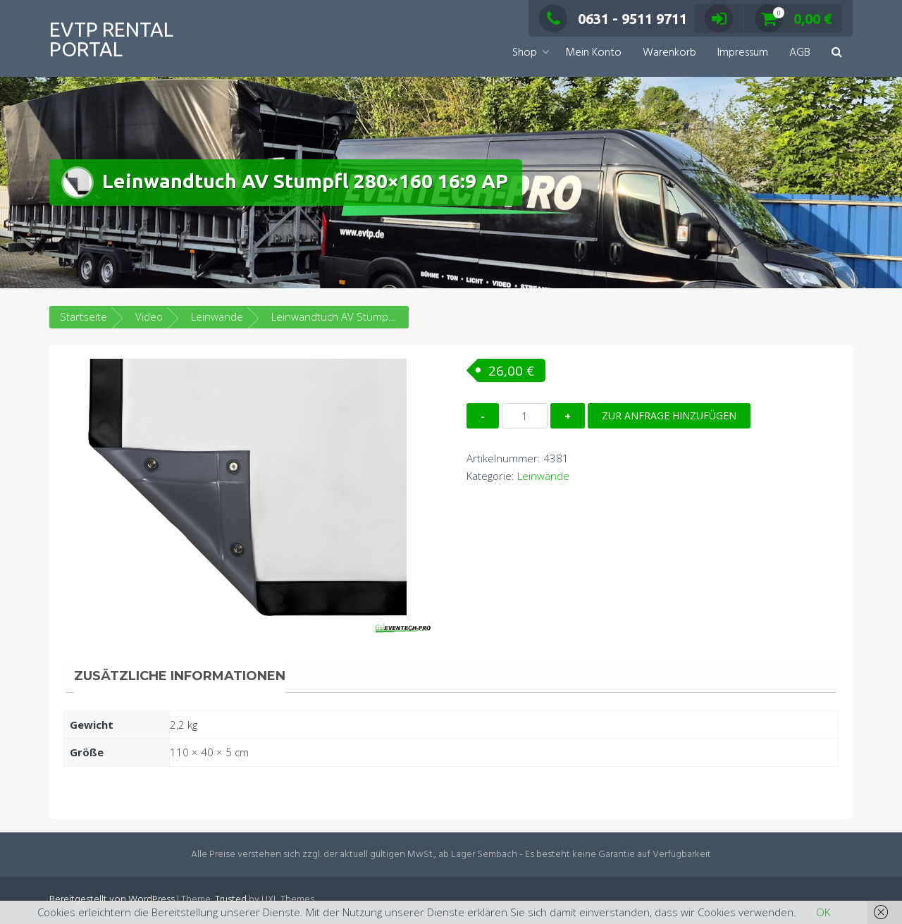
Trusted (231, 900)
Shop (524, 53)
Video (149, 316)
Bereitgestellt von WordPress (112, 900)
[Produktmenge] (525, 416)
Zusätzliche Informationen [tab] (179, 676)
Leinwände (217, 316)
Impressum (742, 53)
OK (823, 912)
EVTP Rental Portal (111, 39)
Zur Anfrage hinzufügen (669, 415)
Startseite (83, 316)
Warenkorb (669, 53)
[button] (837, 53)
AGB (799, 53)
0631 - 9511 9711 (613, 19)
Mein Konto (593, 53)
